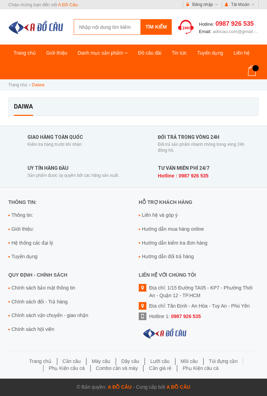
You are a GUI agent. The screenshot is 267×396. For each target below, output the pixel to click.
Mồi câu (189, 361)
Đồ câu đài (149, 53)
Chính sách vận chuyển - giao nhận (49, 315)
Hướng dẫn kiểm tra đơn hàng (175, 243)
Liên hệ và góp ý (160, 215)
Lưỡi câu (159, 361)
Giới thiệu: (22, 229)
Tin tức (179, 53)
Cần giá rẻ (160, 368)
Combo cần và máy (117, 368)
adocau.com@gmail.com (237, 31)
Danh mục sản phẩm (103, 53)
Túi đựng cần (223, 361)
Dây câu (130, 361)
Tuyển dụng (210, 53)
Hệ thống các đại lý (32, 243)
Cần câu (72, 361)
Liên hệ (242, 53)
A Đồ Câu (68, 4)
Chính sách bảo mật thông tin (43, 288)
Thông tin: (22, 215)
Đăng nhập (202, 4)
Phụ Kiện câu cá (66, 368)
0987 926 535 (235, 23)
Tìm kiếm (156, 27)
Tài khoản (240, 4)
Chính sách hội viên (32, 329)
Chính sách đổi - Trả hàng (39, 301)
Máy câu (101, 361)
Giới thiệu (56, 53)
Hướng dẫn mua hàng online (173, 229)
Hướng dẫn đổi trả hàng (168, 256)
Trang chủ (25, 53)
